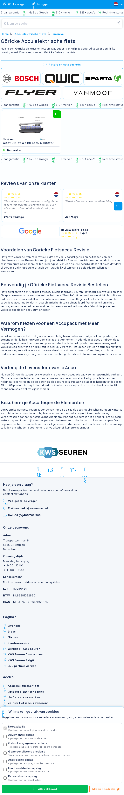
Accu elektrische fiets (30, 34)
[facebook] (50, 470)
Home (5, 34)
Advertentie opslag (64, 736)
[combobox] (116, 4)
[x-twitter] (73, 470)
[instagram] (62, 470)
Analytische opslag (64, 761)
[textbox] (116, 4)
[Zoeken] (58, 23)
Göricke (58, 34)
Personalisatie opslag (64, 778)
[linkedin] (39, 470)
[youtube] (85, 470)
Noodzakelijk (64, 728)
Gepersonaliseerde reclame (64, 753)
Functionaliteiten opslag (64, 769)
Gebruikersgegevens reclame (64, 744)
